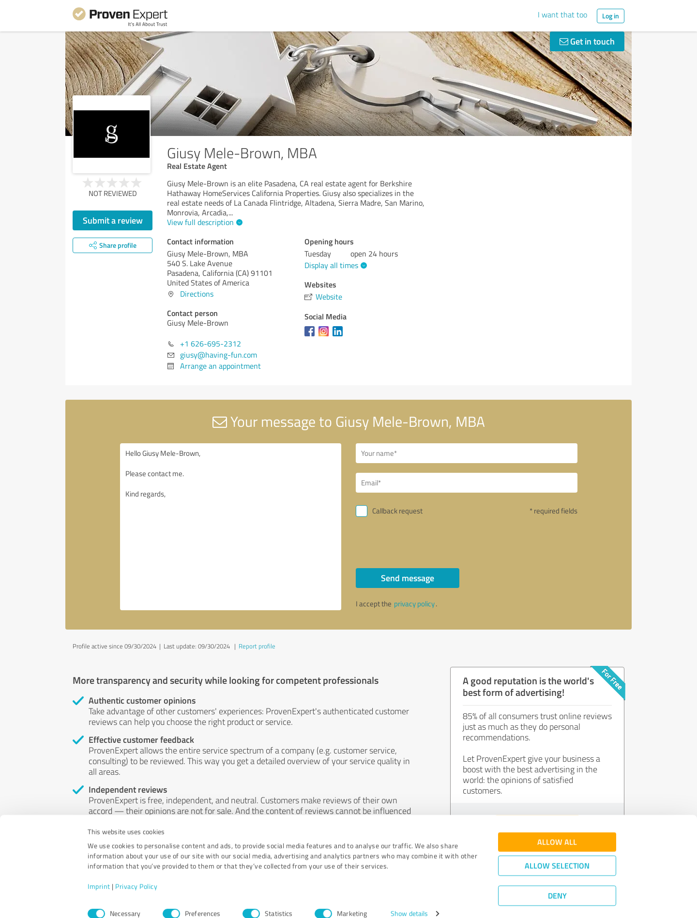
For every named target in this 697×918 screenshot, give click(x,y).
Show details (409, 899)
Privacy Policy (136, 872)
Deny (557, 882)
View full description (203, 222)
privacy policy (414, 604)
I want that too (562, 14)
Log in (610, 15)
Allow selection (557, 852)
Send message (407, 578)
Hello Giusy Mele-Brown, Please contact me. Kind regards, (231, 526)
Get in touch (587, 41)
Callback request (397, 511)
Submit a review (113, 220)
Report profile (257, 646)
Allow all (557, 828)
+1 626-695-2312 (210, 343)
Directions (196, 293)
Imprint (99, 872)
